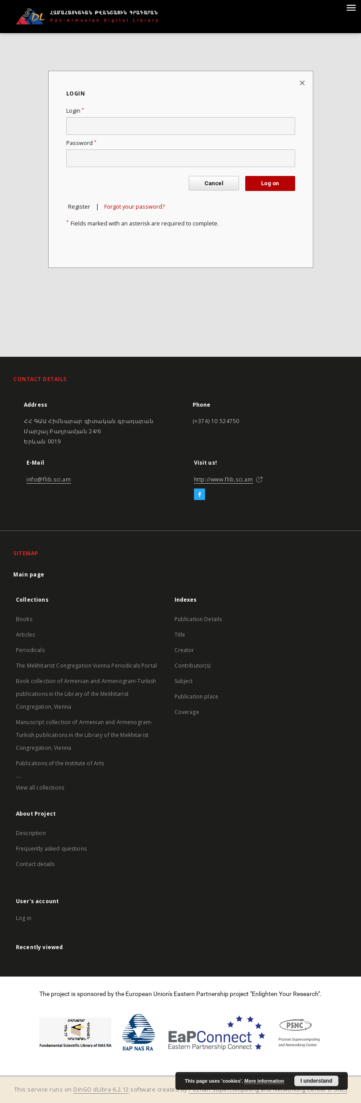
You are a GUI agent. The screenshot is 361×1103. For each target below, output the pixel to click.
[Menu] (351, 7)
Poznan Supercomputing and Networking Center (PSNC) (268, 1089)
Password (81, 143)
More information (264, 1081)
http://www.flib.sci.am (223, 479)
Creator (184, 650)
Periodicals (30, 650)
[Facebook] (199, 495)
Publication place (197, 696)
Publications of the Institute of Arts (60, 763)
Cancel (214, 183)
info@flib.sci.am (49, 479)
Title (180, 634)
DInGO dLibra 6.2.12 (101, 1089)
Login (75, 110)
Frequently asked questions (51, 848)
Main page (29, 574)
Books (24, 619)
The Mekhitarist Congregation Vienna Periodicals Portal (86, 665)
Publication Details (198, 619)
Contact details (35, 864)
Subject (184, 681)
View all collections (40, 787)
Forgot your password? (134, 206)
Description (31, 833)
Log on (270, 183)
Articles (25, 634)
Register (79, 206)
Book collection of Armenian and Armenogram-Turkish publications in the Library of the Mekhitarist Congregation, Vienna (86, 693)
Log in (23, 918)
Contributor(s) (193, 665)
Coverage (187, 712)
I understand (316, 1081)
